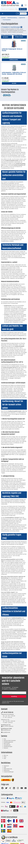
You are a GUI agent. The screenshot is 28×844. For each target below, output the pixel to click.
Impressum (6, 765)
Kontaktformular (5, 732)
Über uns (6, 755)
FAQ (5, 739)
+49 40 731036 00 (7, 712)
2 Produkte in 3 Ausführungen (11, 27)
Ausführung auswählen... (14, 60)
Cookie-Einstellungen (9, 771)
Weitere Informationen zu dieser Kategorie (11, 34)
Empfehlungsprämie (8, 742)
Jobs (5, 758)
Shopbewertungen (8, 746)
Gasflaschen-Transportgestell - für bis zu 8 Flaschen (12, 50)
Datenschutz (7, 770)
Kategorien (5, 37)
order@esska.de (5, 730)
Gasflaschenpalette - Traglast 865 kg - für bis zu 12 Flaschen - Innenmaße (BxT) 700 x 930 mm (14, 73)
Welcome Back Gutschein (10, 740)
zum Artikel (14, 83)
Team (5, 756)
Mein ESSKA (7, 743)
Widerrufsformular (8, 768)
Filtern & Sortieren (19, 37)
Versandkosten (7, 745)
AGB (5, 767)
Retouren (6, 748)
